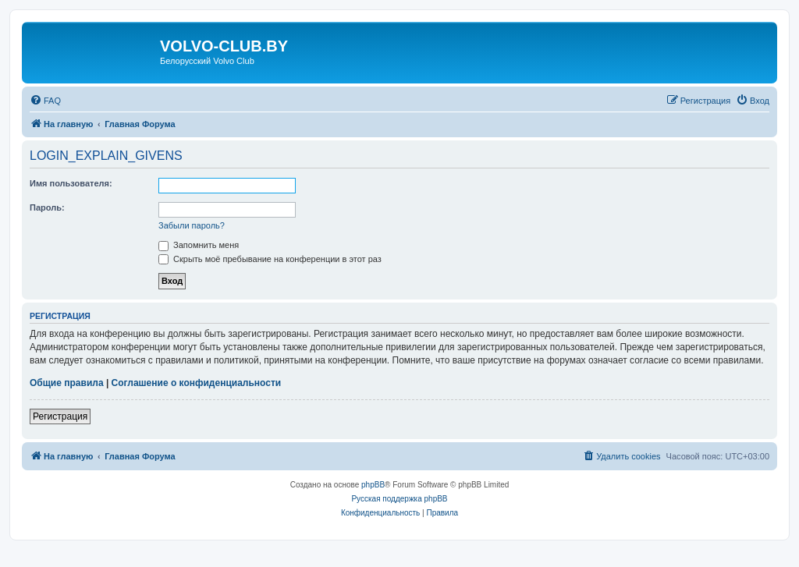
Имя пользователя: (71, 183)
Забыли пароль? (191, 225)
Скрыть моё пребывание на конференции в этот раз (270, 259)
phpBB (373, 484)
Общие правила (67, 382)
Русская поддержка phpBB (399, 498)
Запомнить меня (198, 245)
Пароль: (47, 207)
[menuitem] (45, 100)
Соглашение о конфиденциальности (197, 382)
